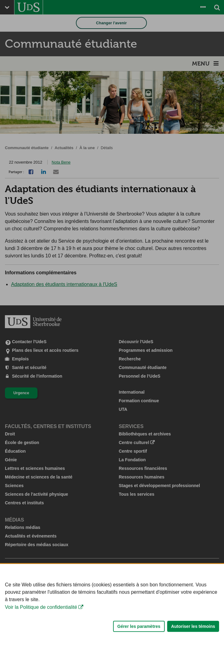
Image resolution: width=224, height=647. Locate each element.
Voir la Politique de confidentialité (41, 623)
